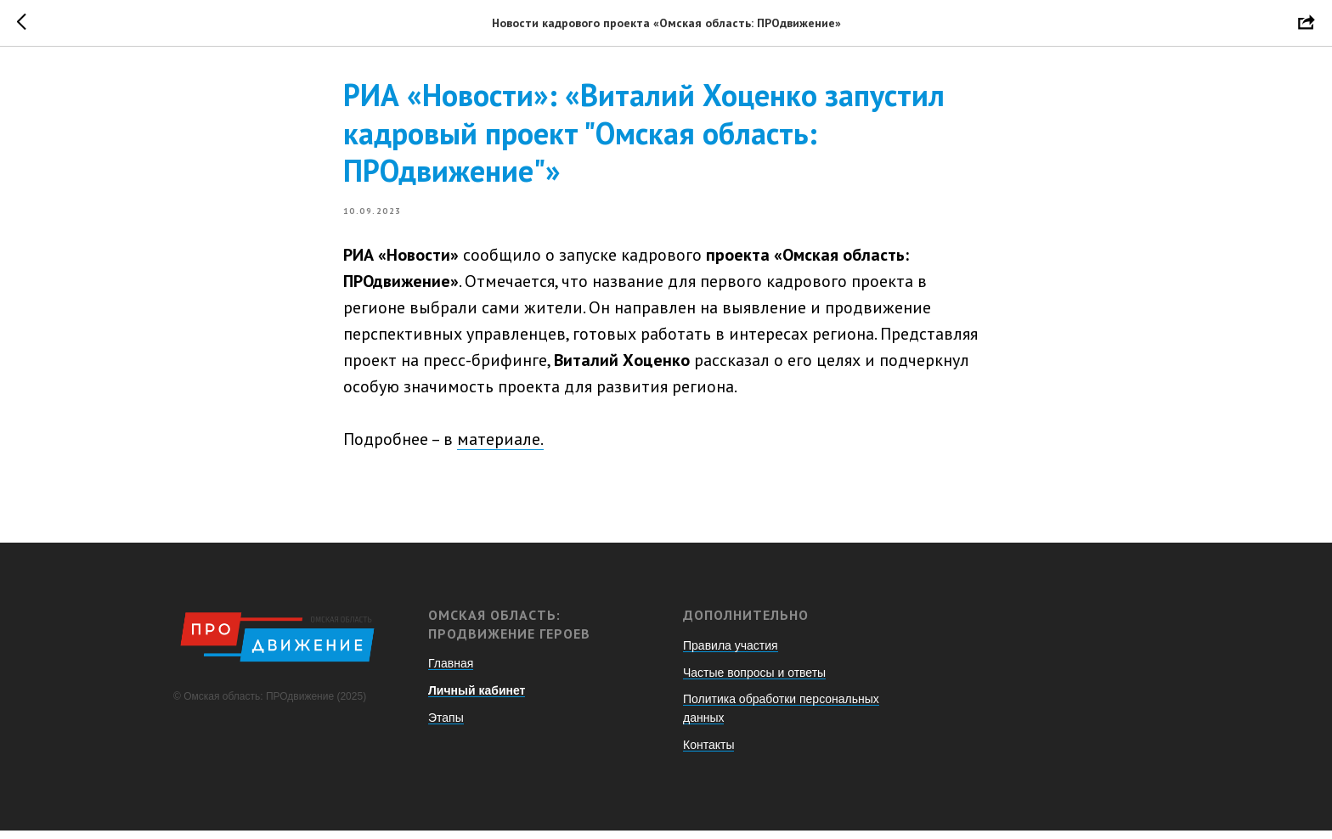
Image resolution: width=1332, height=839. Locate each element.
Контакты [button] (708, 752)
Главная (450, 672)
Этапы (446, 725)
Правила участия (730, 653)
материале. (500, 443)
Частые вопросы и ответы (754, 680)
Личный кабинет (476, 699)
